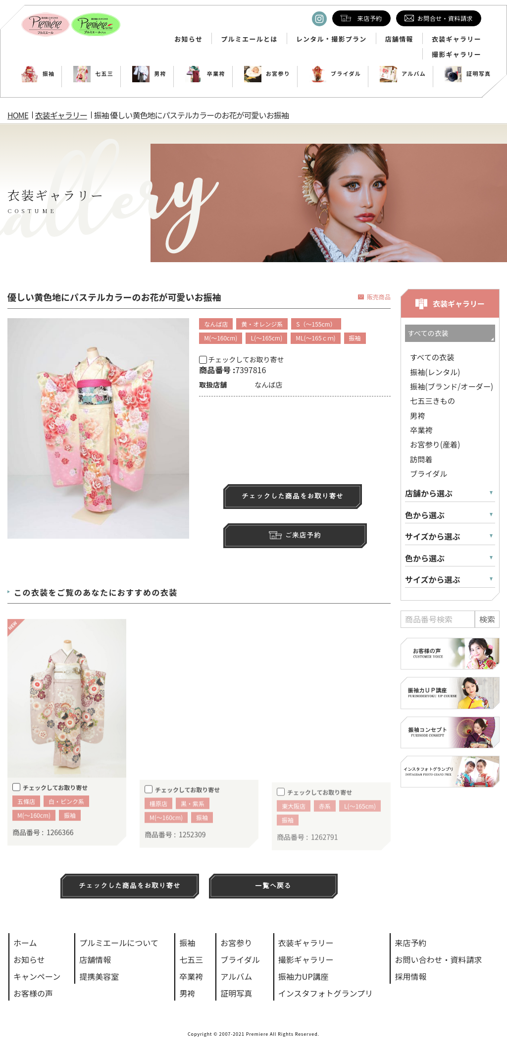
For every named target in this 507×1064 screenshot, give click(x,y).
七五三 (93, 73)
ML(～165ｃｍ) (315, 338)
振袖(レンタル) (435, 371)
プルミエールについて (118, 943)
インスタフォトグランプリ (325, 993)
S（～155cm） (316, 324)
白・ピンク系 (66, 816)
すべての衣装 (432, 356)
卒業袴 (205, 73)
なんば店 (216, 324)
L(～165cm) (266, 338)
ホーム (25, 943)
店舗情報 (399, 39)
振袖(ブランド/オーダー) (451, 386)
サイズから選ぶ (432, 536)
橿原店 (158, 820)
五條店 (26, 816)
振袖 (38, 73)
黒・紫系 (192, 820)
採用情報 (410, 976)
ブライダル (335, 73)
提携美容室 (99, 976)
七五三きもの (432, 400)
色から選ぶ (425, 515)
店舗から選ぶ (429, 493)
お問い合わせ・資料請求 (438, 959)
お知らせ (188, 39)
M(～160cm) (220, 338)
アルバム (403, 73)
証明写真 (468, 73)
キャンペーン (36, 976)
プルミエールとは (249, 39)
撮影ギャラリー (456, 54)
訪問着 (421, 458)
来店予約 (410, 943)
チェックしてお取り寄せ (241, 359)
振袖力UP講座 (303, 976)
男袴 (149, 73)
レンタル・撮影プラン (331, 39)
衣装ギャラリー (456, 39)
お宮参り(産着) (435, 444)
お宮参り (267, 73)
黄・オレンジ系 (262, 324)
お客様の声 (33, 993)
